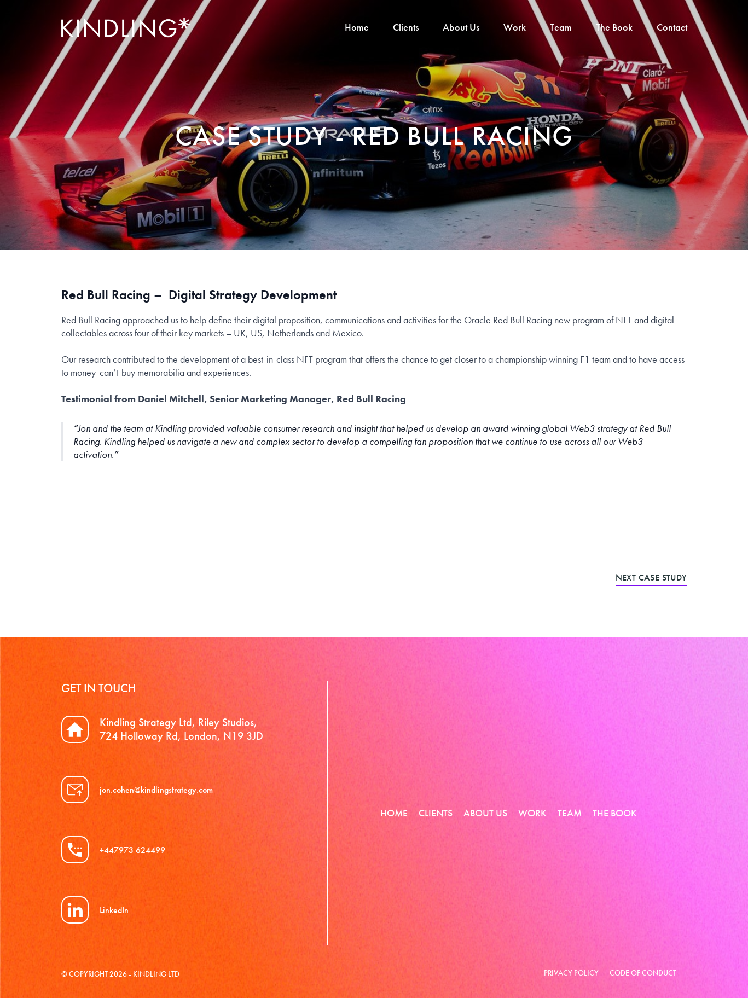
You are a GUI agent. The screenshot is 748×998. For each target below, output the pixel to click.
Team (561, 27)
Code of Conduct (643, 973)
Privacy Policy (571, 973)
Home (357, 27)
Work (514, 27)
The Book (614, 27)
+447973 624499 (132, 850)
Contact (672, 27)
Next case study (651, 577)
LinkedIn (114, 910)
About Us (461, 27)
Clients (406, 27)
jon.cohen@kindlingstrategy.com (156, 790)
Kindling (125, 28)
